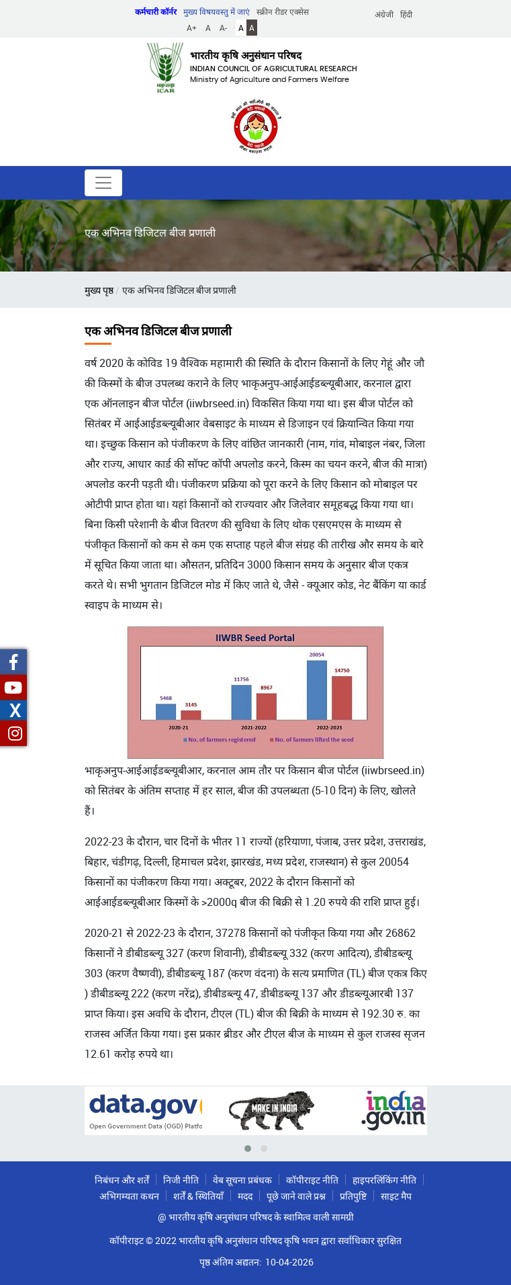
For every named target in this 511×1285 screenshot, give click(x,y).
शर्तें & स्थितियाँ (198, 1196)
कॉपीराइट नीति (312, 1179)
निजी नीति (181, 1179)
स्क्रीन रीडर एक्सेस (283, 11)
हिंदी (406, 14)
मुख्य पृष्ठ (99, 290)
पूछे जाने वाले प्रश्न (296, 1196)
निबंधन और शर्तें (122, 1179)
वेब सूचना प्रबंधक (242, 1179)
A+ (192, 27)
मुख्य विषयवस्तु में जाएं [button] (216, 11)
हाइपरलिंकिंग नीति (384, 1179)
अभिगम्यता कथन (129, 1196)
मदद (245, 1196)
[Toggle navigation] (103, 182)
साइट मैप (396, 1196)
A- (223, 27)
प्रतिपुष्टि (353, 1196)
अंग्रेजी (384, 14)
